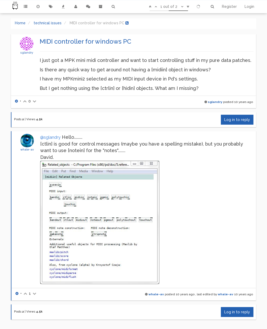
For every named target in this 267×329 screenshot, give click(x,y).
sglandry (26, 52)
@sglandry (50, 137)
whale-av (27, 149)
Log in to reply (237, 120)
